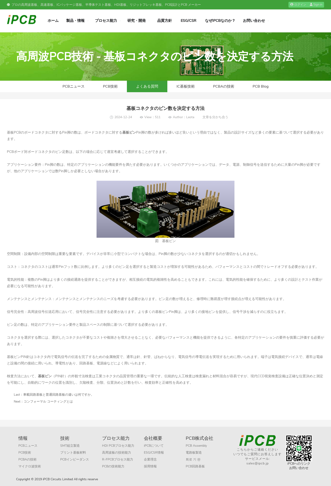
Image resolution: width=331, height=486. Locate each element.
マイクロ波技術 (29, 466)
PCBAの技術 (223, 86)
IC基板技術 (186, 86)
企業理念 (150, 459)
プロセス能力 (106, 20)
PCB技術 (110, 86)
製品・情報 (75, 20)
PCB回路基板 (195, 466)
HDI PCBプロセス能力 (118, 445)
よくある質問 (147, 86)
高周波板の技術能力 (116, 452)
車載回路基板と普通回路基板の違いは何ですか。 (58, 394)
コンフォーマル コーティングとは (48, 401)
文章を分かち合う (215, 117)
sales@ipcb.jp (257, 463)
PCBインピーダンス (74, 459)
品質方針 (164, 20)
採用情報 (150, 466)
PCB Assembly (196, 445)
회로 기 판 (193, 459)
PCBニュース (74, 86)
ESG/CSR (188, 20)
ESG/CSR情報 (154, 452)
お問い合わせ (254, 20)
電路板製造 (194, 452)
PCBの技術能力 (113, 466)
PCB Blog (260, 86)
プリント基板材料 (73, 452)
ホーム (53, 20)
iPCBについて (154, 445)
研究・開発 (136, 20)
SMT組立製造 (70, 445)
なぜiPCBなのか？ (220, 20)
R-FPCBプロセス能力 (117, 459)
